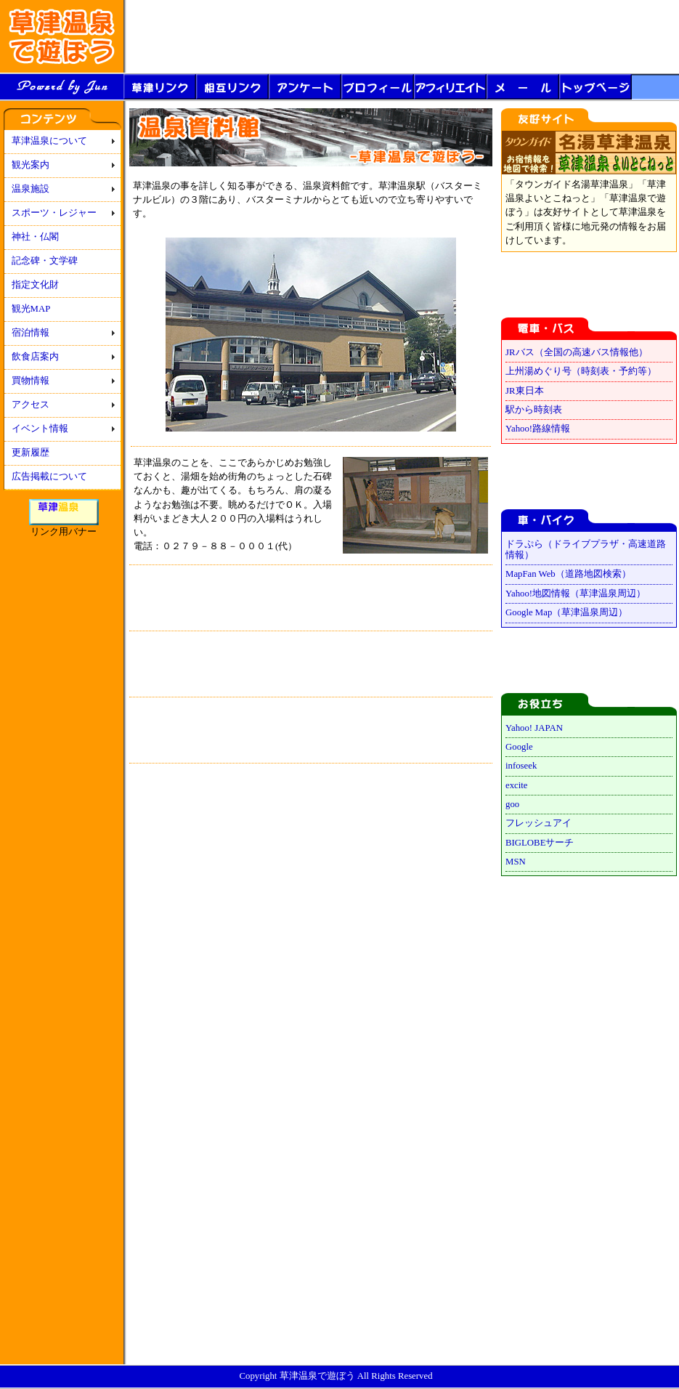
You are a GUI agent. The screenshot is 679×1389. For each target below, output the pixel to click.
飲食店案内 (35, 357)
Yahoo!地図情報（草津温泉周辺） (575, 593)
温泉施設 (30, 189)
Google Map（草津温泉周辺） (566, 612)
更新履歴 (30, 453)
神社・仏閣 (35, 237)
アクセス (30, 405)
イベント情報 (40, 429)
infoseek (521, 766)
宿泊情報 (30, 333)
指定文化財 (35, 285)
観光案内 (30, 165)
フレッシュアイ (538, 823)
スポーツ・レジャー (54, 213)
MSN (515, 862)
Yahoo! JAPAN (534, 728)
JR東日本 (524, 391)
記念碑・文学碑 (45, 261)
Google (519, 747)
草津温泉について (49, 141)
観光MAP (31, 309)
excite (516, 785)
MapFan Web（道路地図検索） (568, 574)
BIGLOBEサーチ (539, 843)
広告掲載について (49, 476)
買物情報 (30, 381)
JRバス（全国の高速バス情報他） (576, 352)
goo (512, 804)
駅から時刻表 (533, 410)
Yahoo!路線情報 (537, 429)
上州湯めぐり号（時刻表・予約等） (580, 371)
